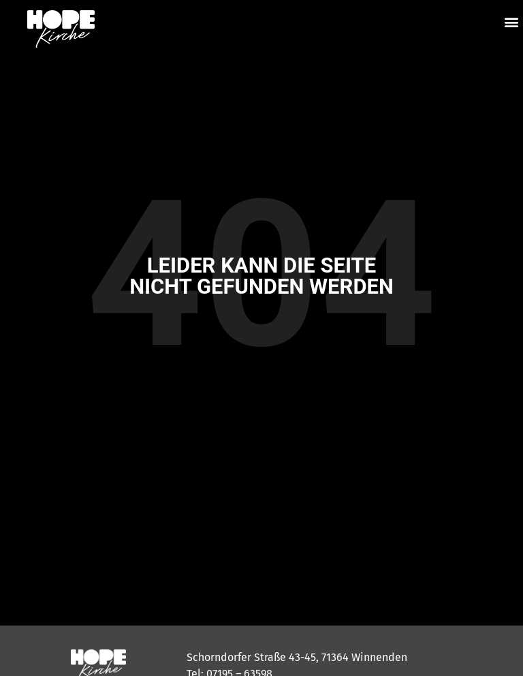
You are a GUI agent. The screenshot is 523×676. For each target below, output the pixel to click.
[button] (512, 21)
